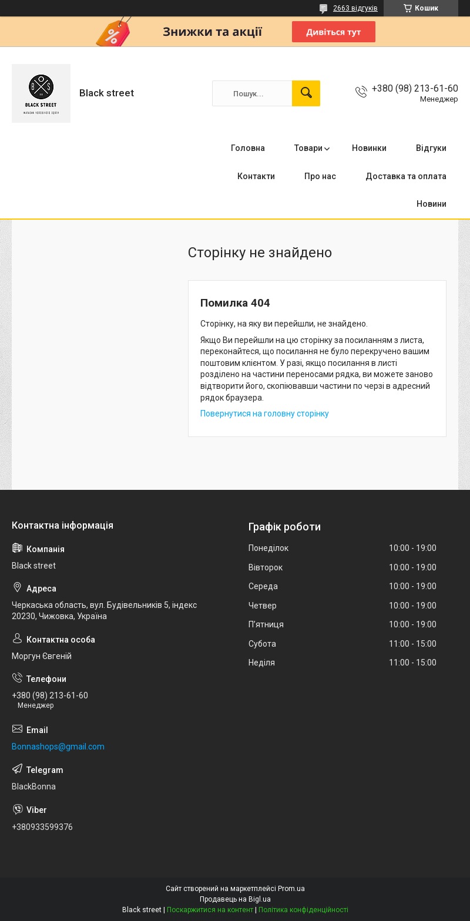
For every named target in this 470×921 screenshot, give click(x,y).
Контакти (256, 176)
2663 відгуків (355, 8)
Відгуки (431, 148)
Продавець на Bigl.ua (235, 899)
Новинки (369, 148)
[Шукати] (306, 93)
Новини (431, 204)
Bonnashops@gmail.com (58, 746)
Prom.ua (291, 889)
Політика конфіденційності (303, 910)
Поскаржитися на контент (210, 910)
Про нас (320, 176)
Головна (248, 148)
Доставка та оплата (405, 176)
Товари (308, 148)
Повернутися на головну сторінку (264, 413)
